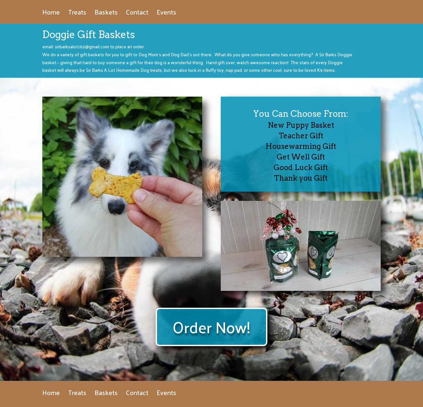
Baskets (106, 14)
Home (51, 14)
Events (166, 14)
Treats (77, 14)
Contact (137, 14)
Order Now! (211, 327)
